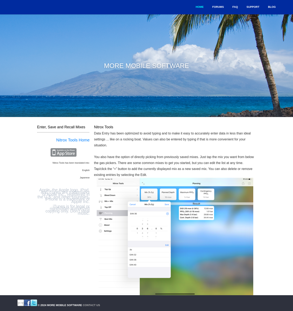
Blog (272, 6)
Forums (218, 6)
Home (200, 6)
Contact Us (91, 305)
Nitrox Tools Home (73, 140)
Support (252, 6)
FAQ (235, 6)
